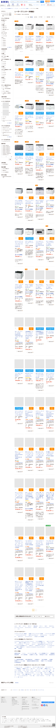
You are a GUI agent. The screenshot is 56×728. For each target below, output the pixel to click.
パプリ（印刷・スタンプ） (35, 702)
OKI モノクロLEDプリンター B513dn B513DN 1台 (29, 286)
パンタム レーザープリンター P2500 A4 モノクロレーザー (40, 74)
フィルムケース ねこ (18, 667)
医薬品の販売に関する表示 (25, 709)
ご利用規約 (24, 699)
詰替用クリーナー (26, 668)
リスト (27, 17)
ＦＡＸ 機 (26, 671)
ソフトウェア (49, 647)
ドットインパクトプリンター (21, 635)
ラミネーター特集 (32, 718)
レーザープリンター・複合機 (24, 8)
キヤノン (41, 626)
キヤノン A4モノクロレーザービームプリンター (29, 242)
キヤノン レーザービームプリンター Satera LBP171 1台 (29, 202)
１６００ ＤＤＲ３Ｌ (40, 675)
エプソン (24, 626)
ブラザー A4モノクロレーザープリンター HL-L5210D (29, 158)
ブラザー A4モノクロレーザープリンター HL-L (19, 158)
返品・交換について (4, 702)
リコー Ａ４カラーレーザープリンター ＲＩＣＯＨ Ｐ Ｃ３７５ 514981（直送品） (40, 584)
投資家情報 (14, 699)
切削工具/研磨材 (44, 659)
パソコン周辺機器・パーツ (40, 641)
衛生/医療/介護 (51, 654)
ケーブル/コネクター (51, 645)
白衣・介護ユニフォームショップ (6, 722)
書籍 (15, 648)
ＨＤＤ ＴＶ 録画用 (48, 672)
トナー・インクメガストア (11, 718)
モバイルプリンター (43, 635)
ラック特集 (20, 719)
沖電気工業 (35, 626)
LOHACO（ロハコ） (35, 698)
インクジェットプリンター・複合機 (20, 633)
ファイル (23, 653)
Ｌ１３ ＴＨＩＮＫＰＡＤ (22, 675)
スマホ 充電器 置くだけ (26, 674)
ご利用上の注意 (24, 703)
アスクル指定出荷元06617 (29, 460)
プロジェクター (50, 642)
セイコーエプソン (28, 627)
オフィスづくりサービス (23, 722)
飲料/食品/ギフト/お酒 (43, 654)
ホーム (2, 8)
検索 (42, 2)
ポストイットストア (15, 722)
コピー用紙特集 (4, 718)
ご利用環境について (25, 702)
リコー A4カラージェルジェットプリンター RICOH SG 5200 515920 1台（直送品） (40, 244)
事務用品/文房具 (17, 653)
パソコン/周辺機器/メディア (9, 8)
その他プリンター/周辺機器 (39, 636)
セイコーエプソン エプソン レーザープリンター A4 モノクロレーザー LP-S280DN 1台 (19, 244)
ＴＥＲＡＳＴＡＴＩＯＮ (29, 672)
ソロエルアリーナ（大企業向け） (35, 700)
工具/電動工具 (37, 659)
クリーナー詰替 (39, 668)
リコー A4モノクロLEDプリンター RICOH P (18, 375)
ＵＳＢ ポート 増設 (46, 671)
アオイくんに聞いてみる (47, 702)
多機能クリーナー (48, 668)
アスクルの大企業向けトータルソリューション (35, 708)
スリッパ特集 (42, 719)
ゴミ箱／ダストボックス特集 (27, 719)
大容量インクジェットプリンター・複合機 (36, 633)
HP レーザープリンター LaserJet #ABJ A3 (50, 333)
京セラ (46, 626)
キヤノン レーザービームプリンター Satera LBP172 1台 (50, 158)
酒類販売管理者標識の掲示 (25, 707)
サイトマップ (24, 698)
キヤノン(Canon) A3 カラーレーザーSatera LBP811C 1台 (29, 38)
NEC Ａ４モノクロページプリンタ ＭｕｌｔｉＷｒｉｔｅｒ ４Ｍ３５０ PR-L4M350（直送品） (40, 454)
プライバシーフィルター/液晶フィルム (38, 642)
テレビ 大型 (32, 675)
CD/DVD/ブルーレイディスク (40, 645)
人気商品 (27, 57)
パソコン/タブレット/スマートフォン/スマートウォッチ (24, 641)
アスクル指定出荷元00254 (39, 250)
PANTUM (35, 627)
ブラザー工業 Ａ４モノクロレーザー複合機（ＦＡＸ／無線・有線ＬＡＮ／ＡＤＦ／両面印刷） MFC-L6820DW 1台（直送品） (50, 496)
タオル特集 (46, 719)
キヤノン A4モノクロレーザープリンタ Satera (29, 117)
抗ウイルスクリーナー (49, 667)
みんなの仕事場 (34, 704)
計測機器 (50, 659)
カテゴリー (3, 5)
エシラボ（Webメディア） (35, 706)
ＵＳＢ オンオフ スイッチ (35, 671)
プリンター (16, 8)
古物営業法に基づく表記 (25, 705)
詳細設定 (38, 1)
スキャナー (33, 644)
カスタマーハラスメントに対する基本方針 (15, 703)
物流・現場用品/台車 (29, 659)
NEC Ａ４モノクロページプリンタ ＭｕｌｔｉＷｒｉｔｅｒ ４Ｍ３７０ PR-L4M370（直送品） (29, 454)
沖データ (29, 626)
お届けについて (4, 699)
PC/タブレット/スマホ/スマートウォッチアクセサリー (36, 647)
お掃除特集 (33, 719)
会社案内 (13, 698)
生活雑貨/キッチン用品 (33, 654)
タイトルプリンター (28, 636)
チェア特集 (15, 719)
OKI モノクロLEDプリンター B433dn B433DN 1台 (40, 202)
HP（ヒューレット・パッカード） (44, 627)
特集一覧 (36, 722)
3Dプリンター (20, 636)
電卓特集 (17, 718)
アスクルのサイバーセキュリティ (15, 705)
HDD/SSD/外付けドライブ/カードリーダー (45, 644)
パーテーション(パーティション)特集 (7, 719)
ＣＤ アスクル (17, 674)
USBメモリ (31, 645)
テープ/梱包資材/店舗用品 (18, 659)
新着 (36, 185)
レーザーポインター (20, 644)
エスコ (15, 626)
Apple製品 (20, 648)
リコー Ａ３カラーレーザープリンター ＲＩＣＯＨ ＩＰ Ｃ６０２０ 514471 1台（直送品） (40, 543)
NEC (20, 626)
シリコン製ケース (27, 667)
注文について (3, 698)
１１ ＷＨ (48, 675)
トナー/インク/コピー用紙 (32, 653)
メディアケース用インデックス (38, 667)
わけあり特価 (48, 525)
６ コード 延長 (39, 672)
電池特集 (21, 718)
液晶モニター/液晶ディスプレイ (24, 642)
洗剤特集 (37, 719)
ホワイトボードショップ (39, 718)
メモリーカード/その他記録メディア (20, 645)
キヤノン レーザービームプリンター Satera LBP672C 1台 (19, 74)
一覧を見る (16, 682)
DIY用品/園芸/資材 (17, 662)
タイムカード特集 (26, 718)
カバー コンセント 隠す (38, 674)
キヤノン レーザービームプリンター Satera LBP (50, 117)
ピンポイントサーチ (31, 722)
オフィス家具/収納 (24, 654)
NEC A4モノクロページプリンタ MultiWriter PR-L (29, 375)
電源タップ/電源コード (20, 647)
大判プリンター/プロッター (33, 635)
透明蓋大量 (18, 668)
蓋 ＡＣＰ (33, 668)
